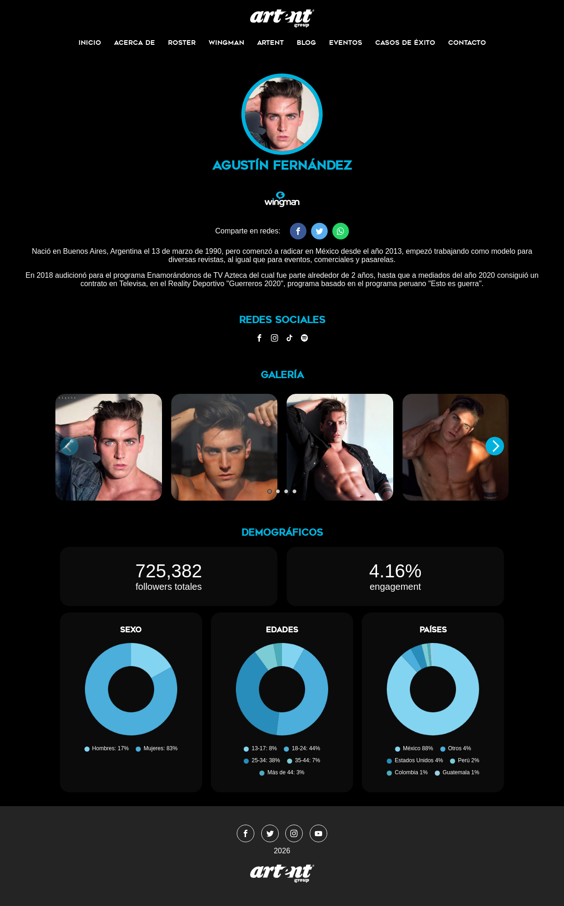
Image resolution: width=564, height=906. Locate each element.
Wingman (226, 42)
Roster (182, 42)
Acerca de (134, 42)
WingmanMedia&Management (282, 18)
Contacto (467, 42)
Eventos (345, 42)
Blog (306, 42)
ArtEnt (270, 42)
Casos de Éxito (405, 42)
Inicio (89, 42)
